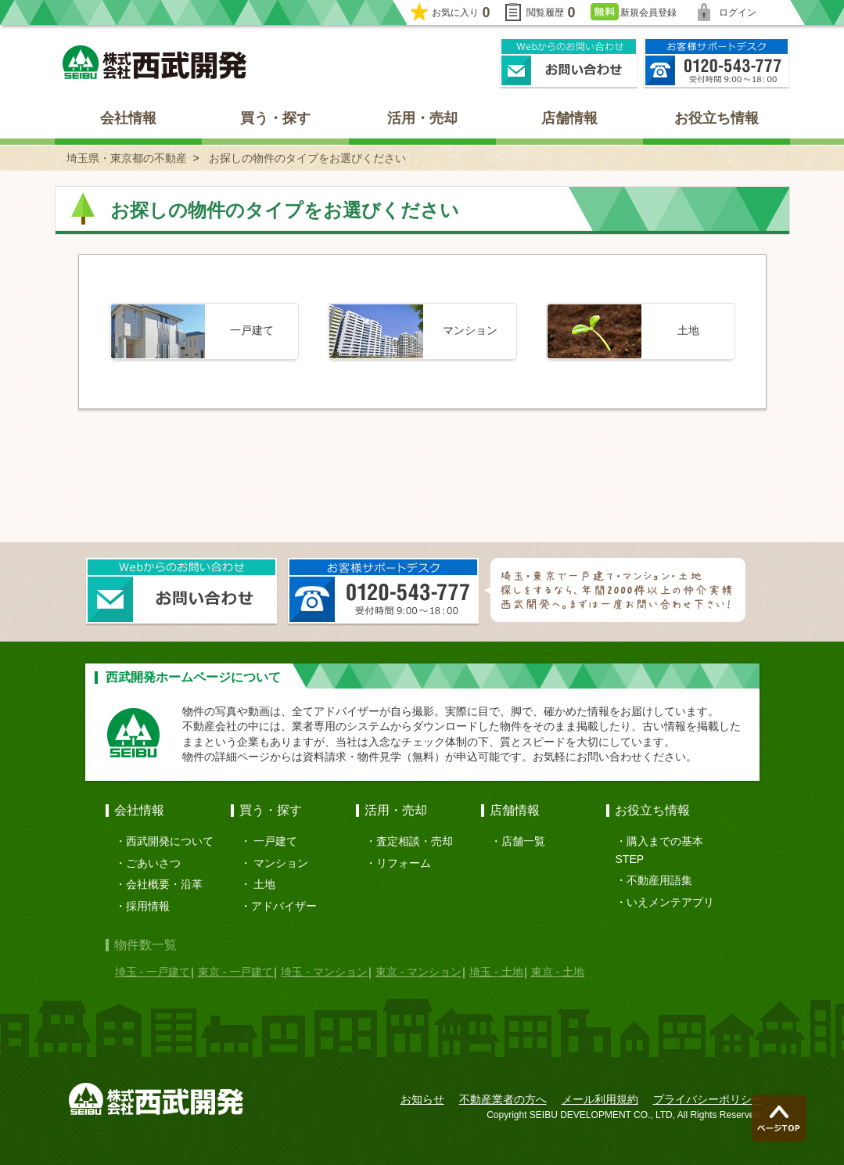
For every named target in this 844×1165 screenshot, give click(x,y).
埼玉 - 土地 (496, 971)
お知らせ (422, 1099)
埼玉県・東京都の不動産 (126, 158)
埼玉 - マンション (324, 971)
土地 (264, 884)
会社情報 (128, 118)
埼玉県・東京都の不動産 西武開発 (154, 62)
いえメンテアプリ (670, 902)
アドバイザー (284, 906)
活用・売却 (422, 118)
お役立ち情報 (716, 118)
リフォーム (403, 863)
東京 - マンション (418, 971)
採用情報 (148, 906)
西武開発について (170, 841)
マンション (280, 863)
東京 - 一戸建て (235, 971)
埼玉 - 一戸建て (152, 971)
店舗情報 (569, 118)
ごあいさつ (153, 863)
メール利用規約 (600, 1099)
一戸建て (275, 841)
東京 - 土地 (557, 971)
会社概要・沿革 (164, 884)
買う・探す (275, 118)
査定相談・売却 (414, 841)
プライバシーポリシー (708, 1099)
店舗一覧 (523, 841)
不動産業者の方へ (503, 1099)
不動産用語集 (659, 880)
